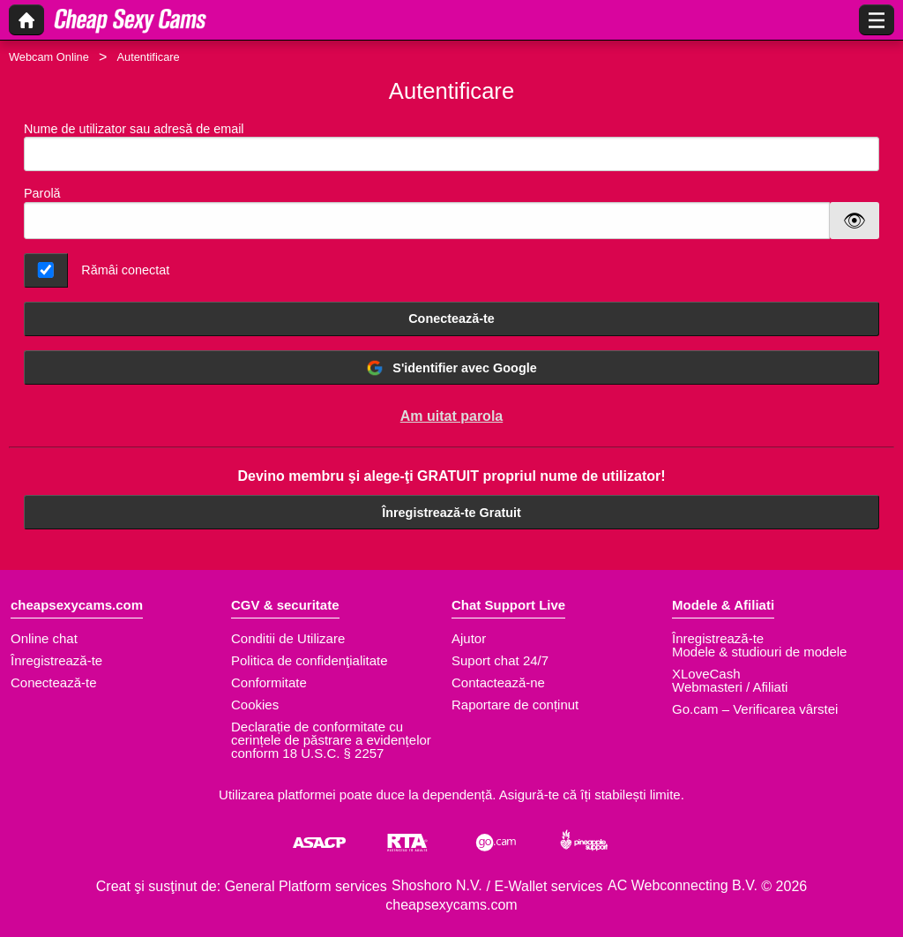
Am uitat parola (451, 416)
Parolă (42, 193)
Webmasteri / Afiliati (729, 686)
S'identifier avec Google (451, 368)
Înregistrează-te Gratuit (451, 513)
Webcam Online (49, 57)
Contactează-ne (498, 682)
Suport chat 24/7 (500, 660)
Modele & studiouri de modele (759, 651)
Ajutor (469, 638)
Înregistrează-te (56, 660)
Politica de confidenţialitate (309, 660)
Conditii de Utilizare (288, 638)
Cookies (255, 704)
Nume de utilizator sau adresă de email (451, 147)
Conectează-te (451, 318)
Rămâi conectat (125, 270)
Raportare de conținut (515, 704)
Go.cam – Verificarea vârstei (755, 708)
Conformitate (269, 682)
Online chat (44, 638)
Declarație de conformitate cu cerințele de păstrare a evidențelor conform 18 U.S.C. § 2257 (331, 740)
